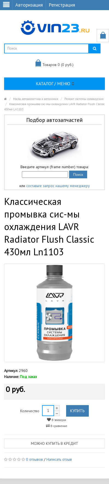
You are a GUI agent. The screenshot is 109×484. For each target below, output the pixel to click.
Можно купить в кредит (54, 443)
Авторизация (29, 5)
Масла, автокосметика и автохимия (35, 99)
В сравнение (56, 426)
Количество (29, 410)
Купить (77, 410)
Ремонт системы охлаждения (84, 99)
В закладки (56, 420)
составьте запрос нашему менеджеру (58, 185)
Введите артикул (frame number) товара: (54, 166)
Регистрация (62, 5)
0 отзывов (34, 459)
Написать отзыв (59, 459)
